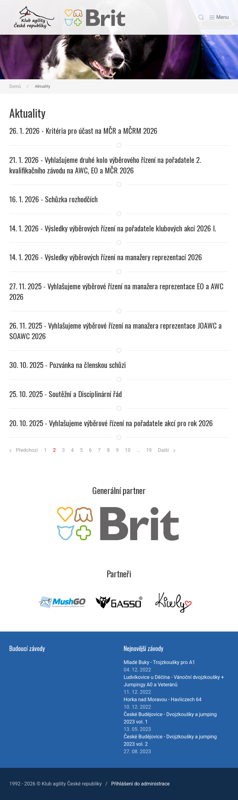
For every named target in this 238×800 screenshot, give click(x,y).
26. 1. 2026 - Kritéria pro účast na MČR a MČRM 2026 (83, 130)
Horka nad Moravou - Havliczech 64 (162, 699)
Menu (219, 17)
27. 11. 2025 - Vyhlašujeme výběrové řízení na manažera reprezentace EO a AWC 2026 (116, 291)
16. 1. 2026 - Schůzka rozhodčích (53, 198)
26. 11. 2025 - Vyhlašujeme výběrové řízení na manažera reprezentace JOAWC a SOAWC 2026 (115, 330)
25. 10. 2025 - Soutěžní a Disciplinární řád (65, 393)
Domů (15, 86)
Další (166, 450)
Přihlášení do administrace (140, 784)
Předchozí (23, 450)
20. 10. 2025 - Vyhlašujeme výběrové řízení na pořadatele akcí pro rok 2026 (111, 422)
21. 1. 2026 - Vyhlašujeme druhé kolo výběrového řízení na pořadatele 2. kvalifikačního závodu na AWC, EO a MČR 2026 (105, 165)
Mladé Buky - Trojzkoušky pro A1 (159, 662)
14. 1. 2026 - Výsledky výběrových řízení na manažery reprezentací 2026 (105, 256)
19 (149, 450)
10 (127, 450)
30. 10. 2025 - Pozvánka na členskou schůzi (67, 364)
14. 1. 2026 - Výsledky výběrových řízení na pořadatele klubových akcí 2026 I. (112, 228)
